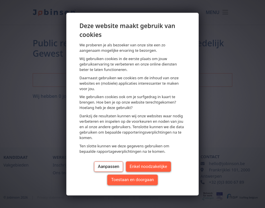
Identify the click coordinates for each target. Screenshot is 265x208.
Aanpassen (108, 166)
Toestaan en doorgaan (132, 180)
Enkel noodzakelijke (148, 166)
